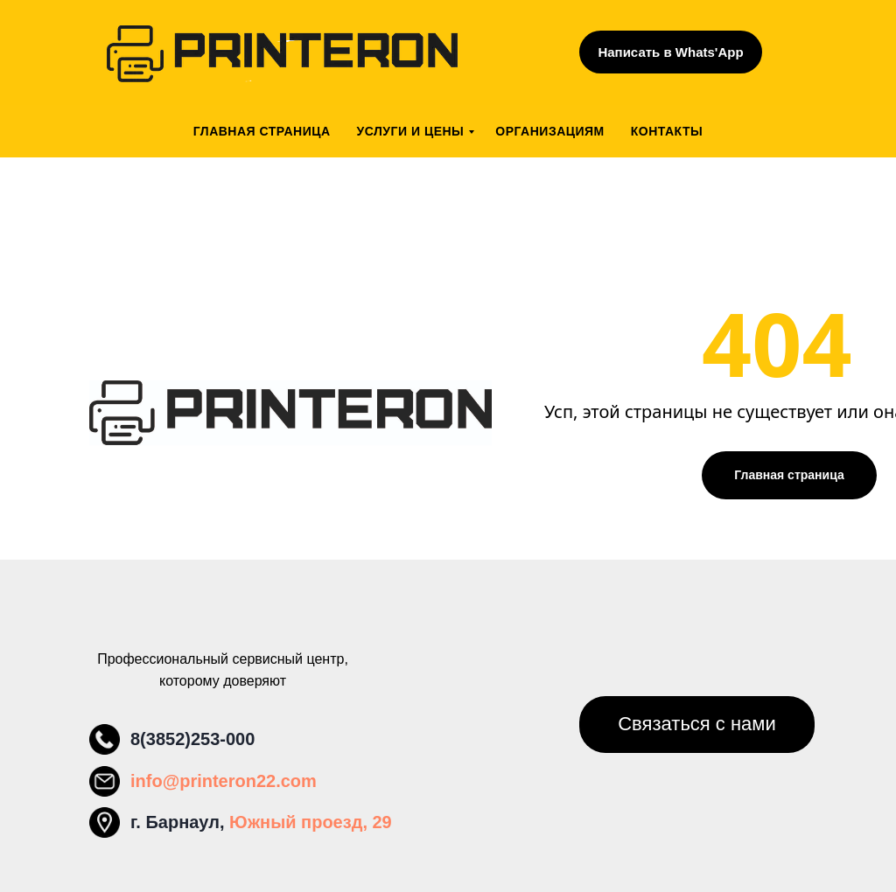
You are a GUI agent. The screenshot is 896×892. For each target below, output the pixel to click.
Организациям (549, 131)
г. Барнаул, (179, 822)
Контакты (667, 131)
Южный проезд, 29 (310, 822)
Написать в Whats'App (670, 52)
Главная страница (262, 131)
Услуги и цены (411, 131)
